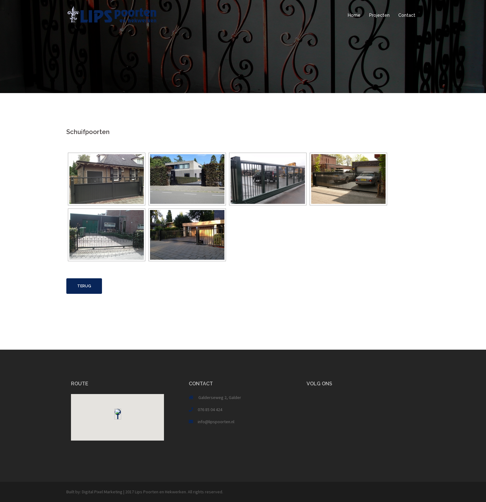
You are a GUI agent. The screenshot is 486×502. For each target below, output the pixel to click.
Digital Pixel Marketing (102, 492)
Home (354, 15)
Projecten (379, 15)
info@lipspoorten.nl (216, 421)
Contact (406, 15)
